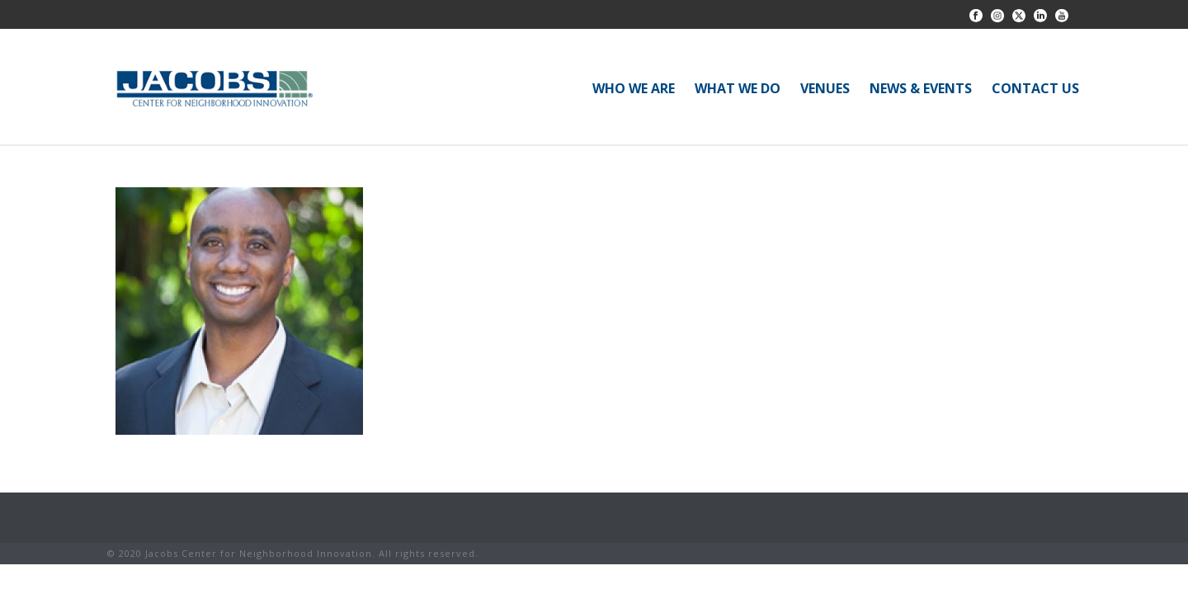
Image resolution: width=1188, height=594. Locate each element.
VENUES (825, 88)
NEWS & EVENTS (921, 88)
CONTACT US (1035, 88)
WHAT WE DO (737, 88)
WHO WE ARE (633, 88)
